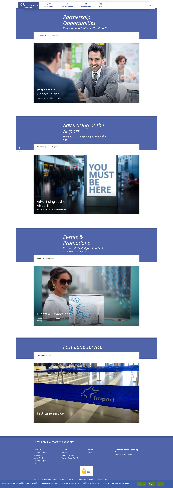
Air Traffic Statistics (41, 453)
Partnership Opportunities (47, 35)
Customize (141, 484)
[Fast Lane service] (19, 157)
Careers (36, 463)
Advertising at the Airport (47, 147)
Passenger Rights (40, 461)
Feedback (64, 453)
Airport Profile (39, 458)
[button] (151, 5)
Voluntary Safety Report (69, 458)
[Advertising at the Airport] (19, 150)
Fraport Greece (39, 455)
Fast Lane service (44, 355)
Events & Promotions (45, 258)
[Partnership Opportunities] (19, 147)
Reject (151, 484)
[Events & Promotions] (19, 154)
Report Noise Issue (67, 455)
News (90, 453)
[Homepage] (28, 5)
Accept (160, 484)
